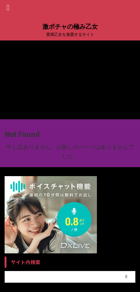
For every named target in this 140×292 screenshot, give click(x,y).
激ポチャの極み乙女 (70, 26)
